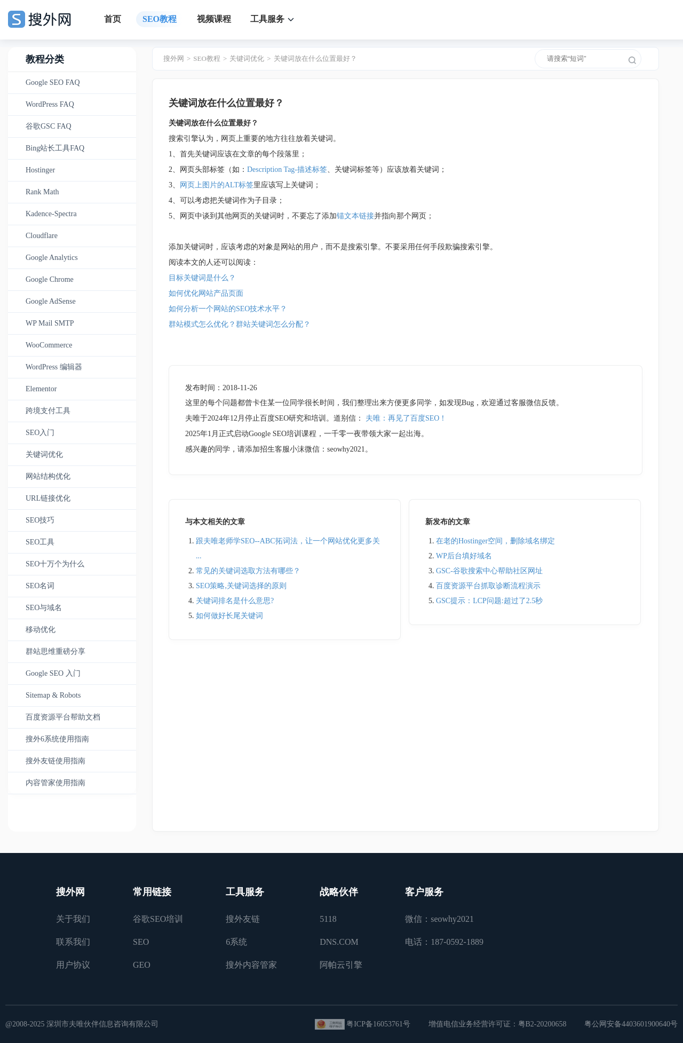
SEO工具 (40, 542)
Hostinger (40, 170)
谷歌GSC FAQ (49, 126)
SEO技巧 (40, 520)
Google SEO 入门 (53, 673)
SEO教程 (159, 18)
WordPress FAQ (50, 104)
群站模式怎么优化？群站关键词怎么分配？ (240, 324)
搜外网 (173, 58)
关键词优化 (44, 455)
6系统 (236, 941)
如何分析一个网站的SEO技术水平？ (228, 309)
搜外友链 (243, 918)
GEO (141, 964)
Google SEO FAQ (53, 82)
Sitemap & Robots (53, 695)
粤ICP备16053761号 (378, 1024)
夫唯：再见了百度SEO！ (406, 418)
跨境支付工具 (48, 411)
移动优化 (40, 630)
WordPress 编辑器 (54, 367)
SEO (141, 941)
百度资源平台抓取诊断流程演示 (488, 586)
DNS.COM (339, 941)
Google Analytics (52, 258)
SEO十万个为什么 (55, 564)
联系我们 (73, 941)
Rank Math (42, 192)
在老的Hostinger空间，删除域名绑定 (495, 541)
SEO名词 (40, 586)
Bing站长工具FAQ (55, 148)
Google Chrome (50, 279)
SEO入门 (40, 433)
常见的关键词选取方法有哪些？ (248, 571)
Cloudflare (42, 236)
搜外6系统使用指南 (57, 739)
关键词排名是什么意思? (235, 601)
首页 (112, 18)
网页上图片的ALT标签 (216, 185)
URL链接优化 (48, 498)
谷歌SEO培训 (158, 918)
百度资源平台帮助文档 (63, 717)
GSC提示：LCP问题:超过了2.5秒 (489, 601)
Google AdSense (51, 301)
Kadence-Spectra (51, 214)
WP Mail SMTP (50, 323)
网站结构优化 (48, 476)
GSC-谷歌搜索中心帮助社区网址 (489, 571)
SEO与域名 (44, 608)
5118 (328, 918)
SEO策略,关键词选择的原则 (241, 586)
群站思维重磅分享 (55, 651)
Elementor (41, 389)
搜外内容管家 (251, 964)
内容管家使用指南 (55, 783)
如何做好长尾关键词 (229, 616)
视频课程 (214, 18)
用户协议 (73, 964)
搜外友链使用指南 (55, 761)
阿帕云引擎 (341, 964)
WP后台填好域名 (464, 556)
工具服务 (267, 18)
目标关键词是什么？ (202, 278)
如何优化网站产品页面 (206, 293)
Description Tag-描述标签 (287, 169)
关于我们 (73, 918)
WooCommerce (49, 345)
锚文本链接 (355, 216)
